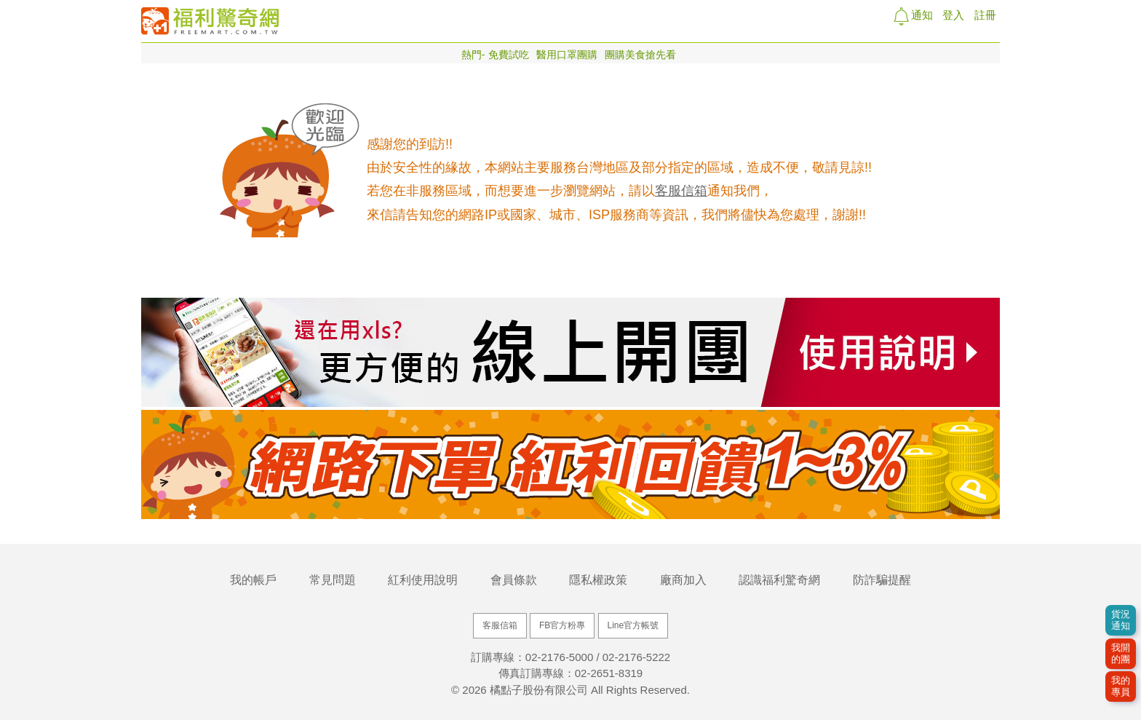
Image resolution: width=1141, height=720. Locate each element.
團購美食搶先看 (640, 54)
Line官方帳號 (633, 625)
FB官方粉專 (562, 625)
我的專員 (1120, 686)
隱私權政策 (598, 580)
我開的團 (1120, 653)
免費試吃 (508, 54)
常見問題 (332, 580)
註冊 (985, 15)
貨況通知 (1120, 620)
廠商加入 (683, 580)
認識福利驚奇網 (779, 580)
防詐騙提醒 (882, 580)
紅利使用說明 (423, 580)
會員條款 (513, 580)
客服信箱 (681, 190)
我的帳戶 (253, 580)
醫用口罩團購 (566, 54)
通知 (920, 15)
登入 (953, 15)
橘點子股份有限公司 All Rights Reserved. (590, 690)
